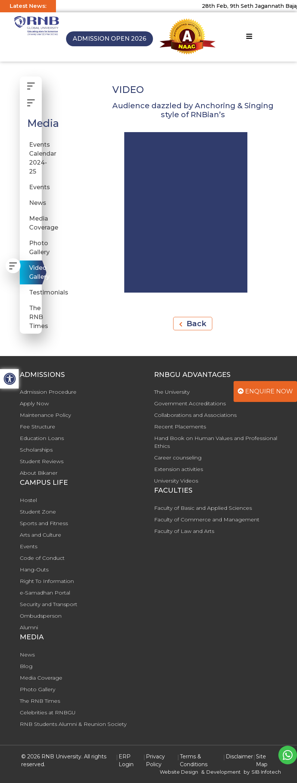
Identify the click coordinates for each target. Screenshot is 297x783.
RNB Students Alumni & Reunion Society (73, 724)
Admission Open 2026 (109, 38)
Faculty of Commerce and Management (206, 519)
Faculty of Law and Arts (184, 531)
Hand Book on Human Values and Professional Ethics (215, 442)
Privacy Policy (155, 760)
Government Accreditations (190, 403)
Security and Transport (48, 604)
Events (35, 187)
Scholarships (36, 449)
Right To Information (47, 581)
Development (223, 772)
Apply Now (34, 403)
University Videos (176, 480)
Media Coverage (35, 223)
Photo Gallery (35, 248)
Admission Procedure (48, 392)
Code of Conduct (42, 558)
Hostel (28, 500)
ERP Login (126, 760)
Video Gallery (35, 272)
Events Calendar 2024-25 (35, 158)
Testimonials (35, 292)
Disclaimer (239, 756)
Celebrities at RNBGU (48, 712)
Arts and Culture (40, 534)
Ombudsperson (41, 615)
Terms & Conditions (193, 760)
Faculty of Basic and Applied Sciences (203, 508)
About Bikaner (38, 473)
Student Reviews (41, 461)
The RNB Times (35, 317)
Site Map (262, 760)
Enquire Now (265, 391)
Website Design (179, 772)
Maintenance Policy (45, 415)
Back (192, 323)
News (35, 202)
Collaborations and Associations (195, 415)
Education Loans (42, 438)
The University (172, 392)
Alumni (29, 627)
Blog (26, 666)
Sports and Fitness (44, 523)
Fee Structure (37, 426)
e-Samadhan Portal (45, 592)
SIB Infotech (266, 772)
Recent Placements (180, 426)
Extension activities (178, 469)
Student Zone (38, 511)
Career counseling (177, 457)
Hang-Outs (34, 569)
